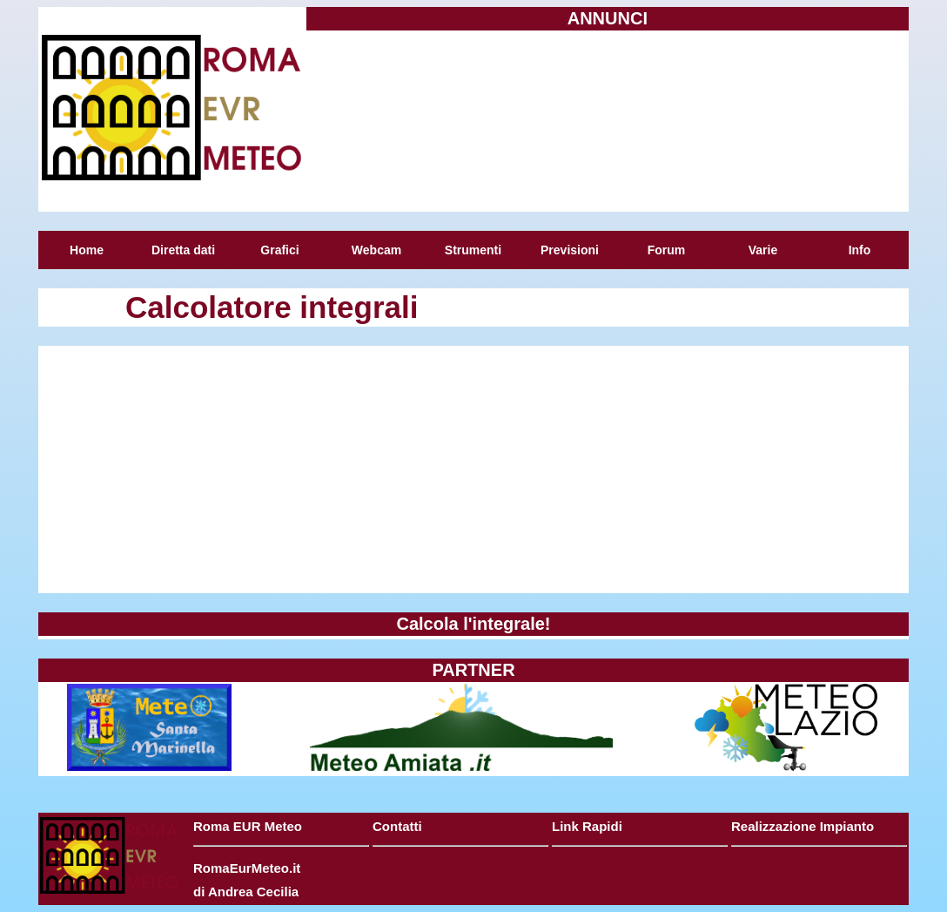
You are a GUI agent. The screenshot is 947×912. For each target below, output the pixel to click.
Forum (667, 250)
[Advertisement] (607, 119)
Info (860, 250)
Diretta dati (183, 250)
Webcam (376, 250)
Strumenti (473, 250)
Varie (763, 250)
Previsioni (570, 250)
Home (87, 250)
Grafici (279, 250)
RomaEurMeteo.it (246, 868)
